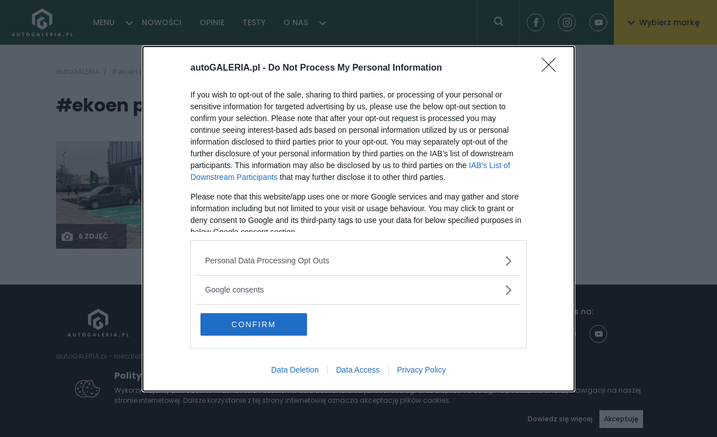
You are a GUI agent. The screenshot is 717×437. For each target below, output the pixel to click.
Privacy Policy (421, 369)
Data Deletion (295, 369)
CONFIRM (253, 324)
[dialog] (358, 219)
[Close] (552, 68)
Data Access (358, 369)
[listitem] (358, 261)
